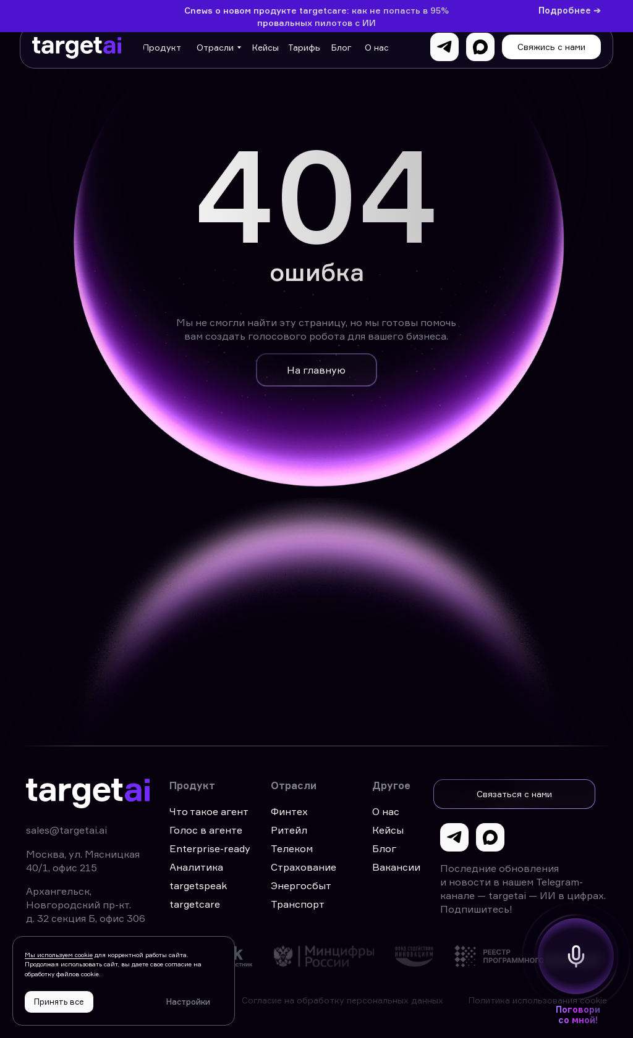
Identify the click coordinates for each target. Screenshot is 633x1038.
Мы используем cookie (59, 954)
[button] (551, 47)
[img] (238, 956)
